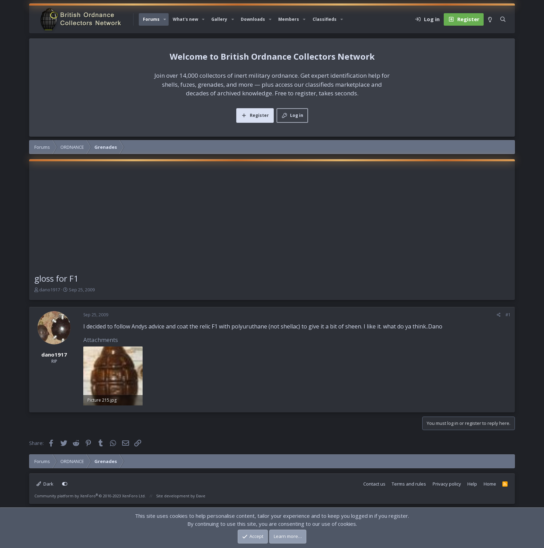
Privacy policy (447, 484)
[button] (165, 19)
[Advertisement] (272, 220)
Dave (200, 495)
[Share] (498, 315)
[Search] (503, 19)
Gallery (219, 19)
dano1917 (49, 289)
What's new (185, 19)
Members (288, 19)
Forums (151, 19)
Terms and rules (409, 484)
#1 (508, 315)
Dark (44, 484)
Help (472, 484)
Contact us (374, 484)
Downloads (253, 19)
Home (490, 484)
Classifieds (325, 19)
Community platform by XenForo (90, 495)
